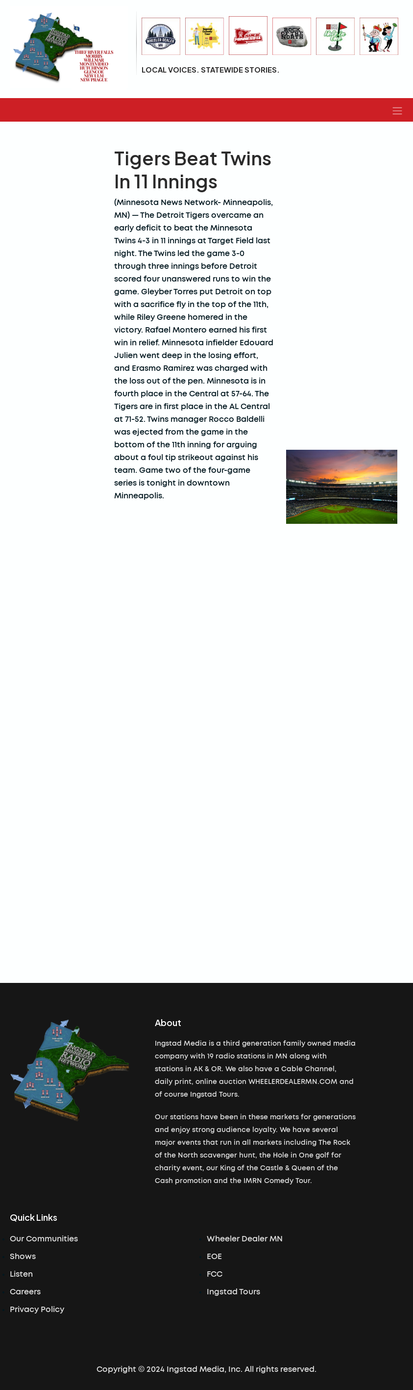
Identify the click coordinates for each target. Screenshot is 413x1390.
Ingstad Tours (233, 1292)
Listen (21, 1274)
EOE (214, 1257)
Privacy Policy (37, 1309)
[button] (397, 110)
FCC (214, 1274)
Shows (23, 1257)
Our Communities (44, 1239)
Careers (25, 1292)
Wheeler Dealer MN (245, 1239)
